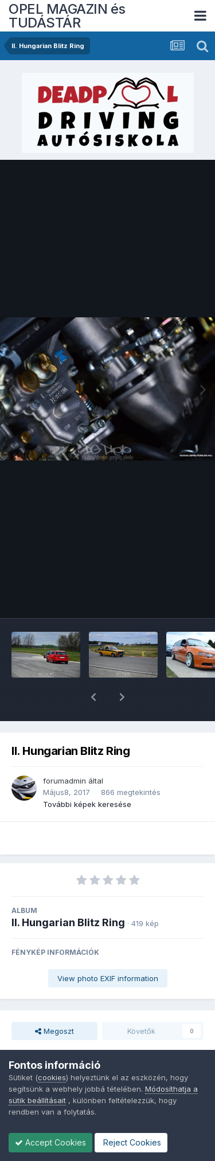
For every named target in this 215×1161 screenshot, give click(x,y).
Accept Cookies (50, 1142)
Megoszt (54, 1001)
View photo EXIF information (107, 948)
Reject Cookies (131, 1142)
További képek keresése (87, 774)
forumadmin (64, 750)
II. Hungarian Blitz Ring (68, 893)
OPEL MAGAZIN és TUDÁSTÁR (67, 16)
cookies (52, 1077)
